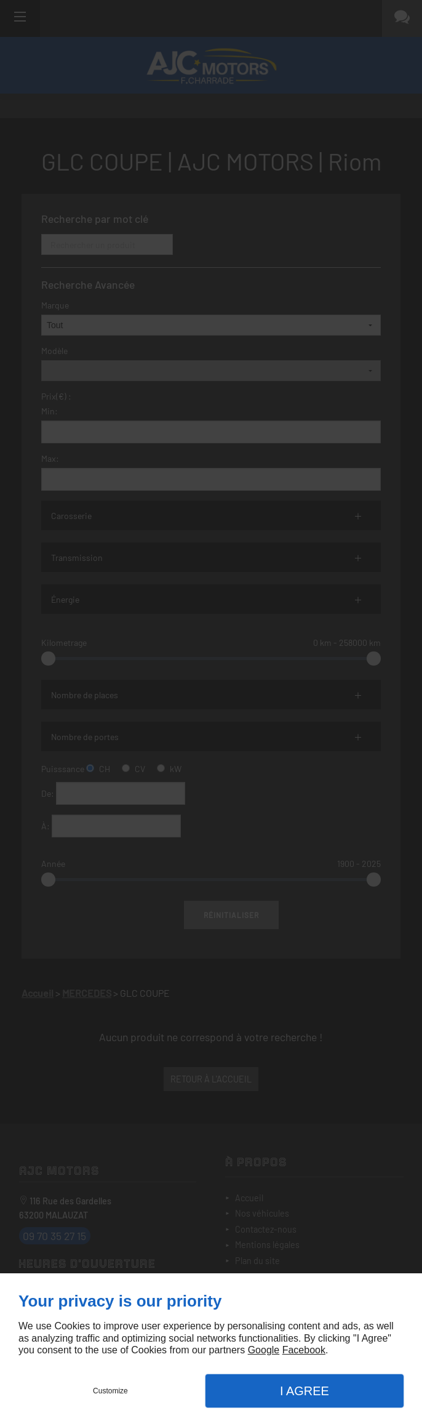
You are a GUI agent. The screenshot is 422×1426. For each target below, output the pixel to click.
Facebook (303, 1350)
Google (264, 1350)
